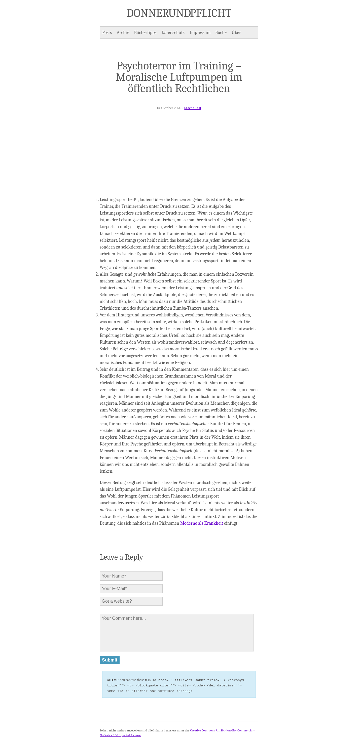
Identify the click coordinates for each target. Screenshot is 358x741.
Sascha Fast (192, 108)
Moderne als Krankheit (201, 523)
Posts (107, 32)
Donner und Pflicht (179, 13)
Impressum (200, 32)
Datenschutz (173, 32)
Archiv (123, 32)
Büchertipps (145, 32)
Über (236, 32)
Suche (221, 32)
